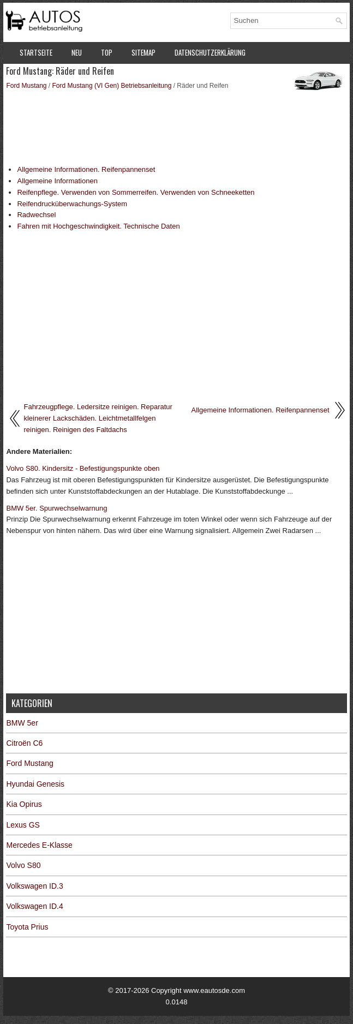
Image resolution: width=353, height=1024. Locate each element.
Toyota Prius (27, 927)
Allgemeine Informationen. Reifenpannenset (86, 169)
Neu (76, 52)
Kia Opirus (23, 804)
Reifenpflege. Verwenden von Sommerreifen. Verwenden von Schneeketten (135, 192)
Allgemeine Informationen (57, 181)
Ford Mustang (26, 85)
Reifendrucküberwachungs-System (72, 204)
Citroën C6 (24, 743)
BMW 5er (22, 722)
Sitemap (143, 52)
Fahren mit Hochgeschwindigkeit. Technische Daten (98, 226)
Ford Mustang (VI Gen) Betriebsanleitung (112, 85)
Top (106, 52)
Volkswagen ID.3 (34, 886)
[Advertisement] (176, 126)
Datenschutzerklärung (210, 52)
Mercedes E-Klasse (39, 845)
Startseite (36, 52)
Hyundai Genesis (35, 784)
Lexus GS (22, 825)
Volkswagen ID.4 (34, 906)
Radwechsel (36, 215)
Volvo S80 (23, 865)
